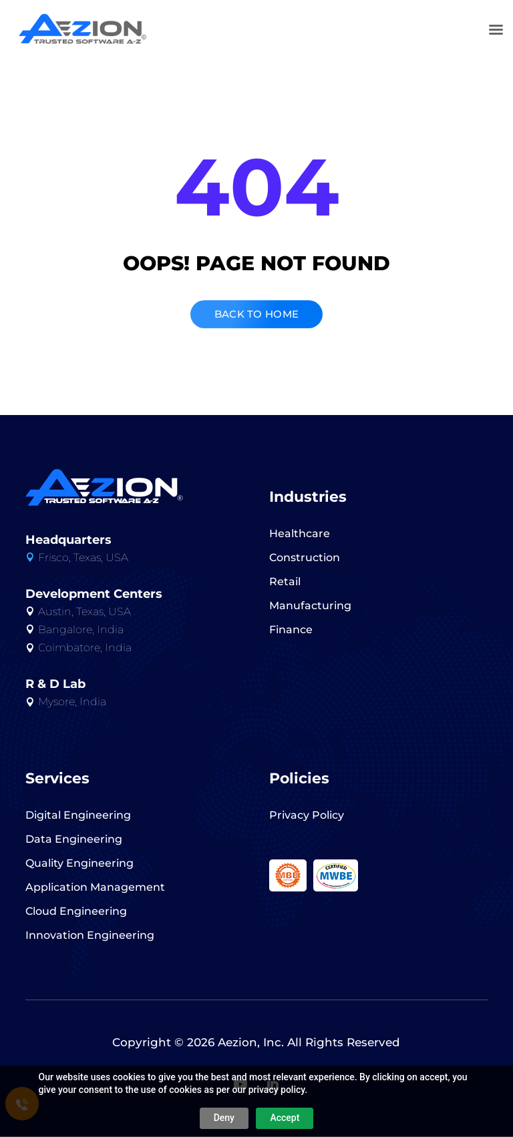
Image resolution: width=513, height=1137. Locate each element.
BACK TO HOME (256, 314)
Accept (284, 1117)
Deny (224, 1117)
